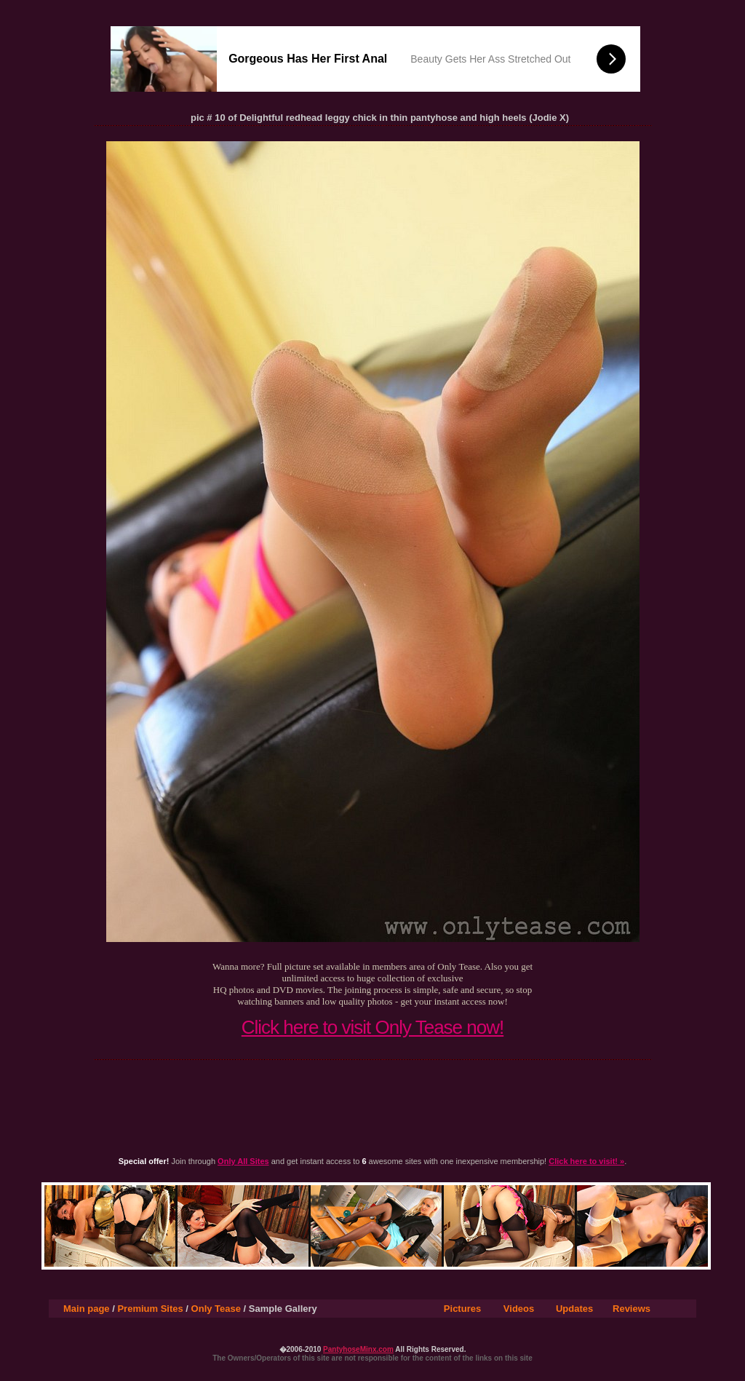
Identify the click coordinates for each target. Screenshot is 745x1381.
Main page (86, 1308)
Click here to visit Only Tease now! (372, 1027)
